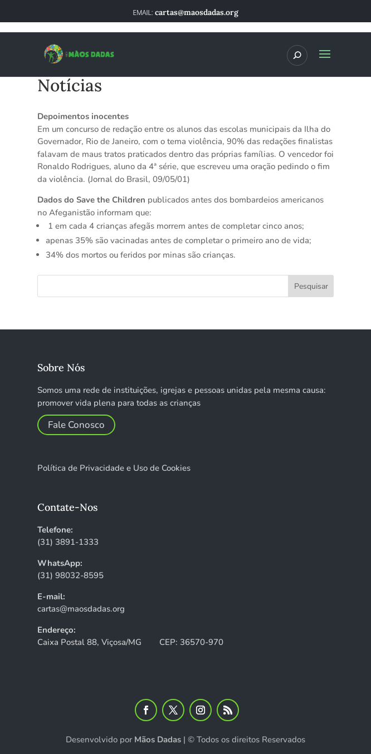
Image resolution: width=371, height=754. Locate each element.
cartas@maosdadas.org (81, 608)
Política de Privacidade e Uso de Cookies (114, 468)
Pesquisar (311, 286)
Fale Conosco (76, 424)
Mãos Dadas (157, 739)
